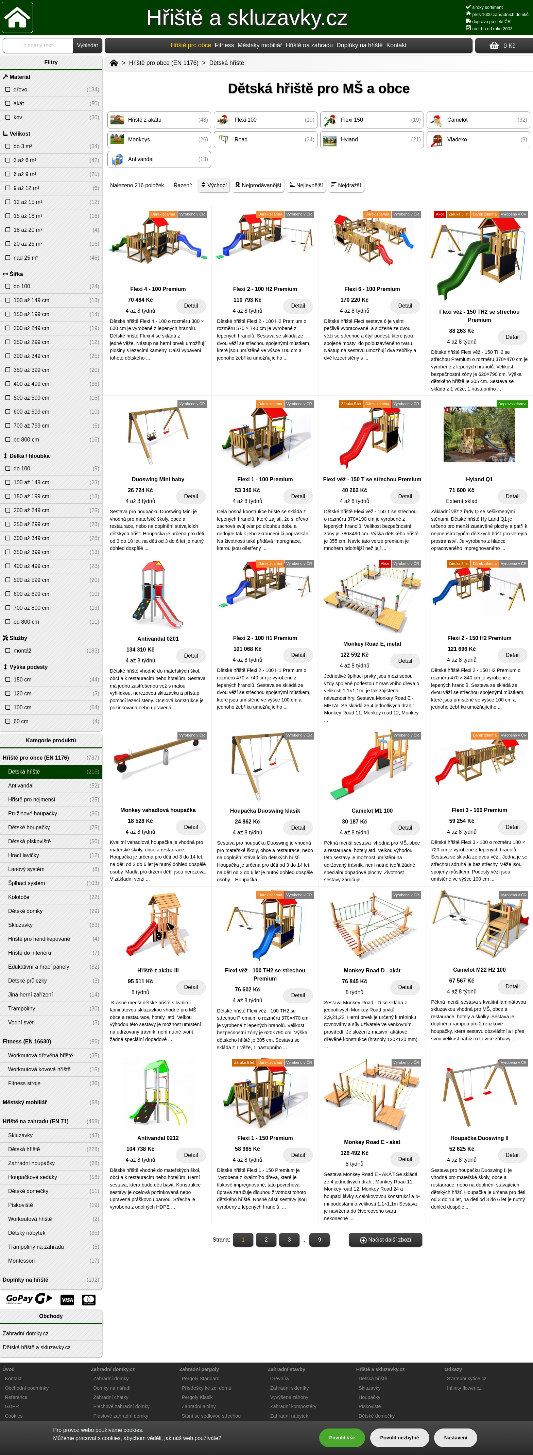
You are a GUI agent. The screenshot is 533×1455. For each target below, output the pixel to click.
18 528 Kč (140, 821)
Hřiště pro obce (191, 45)
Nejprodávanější (258, 185)
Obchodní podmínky (27, 1388)
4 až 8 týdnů (140, 311)
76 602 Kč (247, 989)
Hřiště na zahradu (309, 45)
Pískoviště (370, 1406)
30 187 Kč (354, 822)
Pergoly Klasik (197, 1397)
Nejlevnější (306, 185)
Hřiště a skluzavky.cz (247, 17)
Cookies (13, 1416)
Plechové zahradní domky (121, 1406)
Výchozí (214, 185)
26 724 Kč (140, 490)
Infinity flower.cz (464, 1388)
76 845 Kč (354, 981)
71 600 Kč (462, 490)
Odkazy (453, 1369)
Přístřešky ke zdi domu (206, 1388)
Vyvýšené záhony (289, 1397)
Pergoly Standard (201, 1378)
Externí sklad (461, 501)
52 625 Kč (462, 1149)
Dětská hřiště (226, 62)
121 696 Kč (462, 649)
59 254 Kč (462, 821)
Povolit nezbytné (399, 1437)
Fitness (224, 45)
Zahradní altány (199, 1406)
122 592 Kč (355, 655)
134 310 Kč (140, 650)
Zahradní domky (111, 1378)
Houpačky (369, 1397)
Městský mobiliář (260, 45)
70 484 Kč (140, 300)
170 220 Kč (355, 300)
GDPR (12, 1406)
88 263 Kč (462, 331)
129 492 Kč (355, 1153)
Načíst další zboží (385, 1240)
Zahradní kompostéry (293, 1406)
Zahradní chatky (110, 1397)
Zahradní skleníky (289, 1388)
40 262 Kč (354, 490)
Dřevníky (280, 1378)
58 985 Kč (247, 1149)
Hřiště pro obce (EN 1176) (164, 62)
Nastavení (455, 1437)
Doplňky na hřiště (360, 45)
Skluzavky (370, 1388)
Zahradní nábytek (289, 1416)
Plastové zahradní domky (121, 1416)
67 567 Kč (462, 981)
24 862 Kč (247, 822)
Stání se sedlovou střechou (211, 1416)
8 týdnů (140, 992)
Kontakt (396, 45)
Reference (16, 1397)
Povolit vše (342, 1437)
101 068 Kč (248, 649)
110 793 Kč (248, 300)
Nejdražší (346, 185)
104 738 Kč (140, 1149)
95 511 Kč (140, 981)
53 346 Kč (247, 490)
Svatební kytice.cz (466, 1378)
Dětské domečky (377, 1416)
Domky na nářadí (112, 1388)
